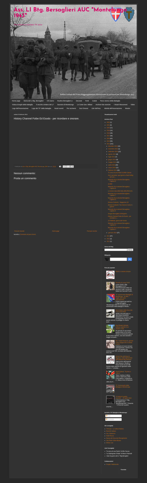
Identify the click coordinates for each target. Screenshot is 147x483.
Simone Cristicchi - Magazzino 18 (118, 202)
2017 (108, 136)
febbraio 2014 (112, 170)
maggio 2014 (112, 162)
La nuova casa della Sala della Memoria (120, 191)
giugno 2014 (112, 159)
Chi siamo (50, 101)
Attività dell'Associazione (113, 108)
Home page (16, 101)
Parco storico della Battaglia (110, 101)
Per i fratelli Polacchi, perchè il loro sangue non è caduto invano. (124, 342)
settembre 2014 (113, 151)
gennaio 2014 (112, 232)
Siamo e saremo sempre (123, 271)
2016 (108, 138)
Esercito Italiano (111, 431)
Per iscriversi (71, 108)
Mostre (127, 108)
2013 (108, 236)
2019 (108, 130)
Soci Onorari (83, 108)
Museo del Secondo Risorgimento (116, 438)
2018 (108, 133)
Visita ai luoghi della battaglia (22, 105)
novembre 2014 (113, 149)
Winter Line (109, 443)
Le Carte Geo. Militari (84, 105)
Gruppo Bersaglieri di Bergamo (117, 213)
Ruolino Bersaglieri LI (65, 101)
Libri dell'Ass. (96, 108)
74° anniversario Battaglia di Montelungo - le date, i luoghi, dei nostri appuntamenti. (124, 297)
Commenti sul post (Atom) (28, 234)
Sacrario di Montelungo (65, 105)
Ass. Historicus (110, 433)
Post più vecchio (92, 231)
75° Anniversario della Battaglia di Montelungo (123, 386)
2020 (108, 128)
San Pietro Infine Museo (113, 440)
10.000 (110, 184)
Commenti (110, 419)
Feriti (87, 101)
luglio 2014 (111, 157)
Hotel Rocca (110, 436)
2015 (108, 141)
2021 (108, 125)
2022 (108, 122)
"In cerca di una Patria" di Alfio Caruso (119, 172)
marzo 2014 (112, 167)
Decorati (79, 101)
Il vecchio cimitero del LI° (45, 105)
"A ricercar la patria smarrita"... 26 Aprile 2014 (123, 397)
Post (108, 416)
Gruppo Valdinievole (112, 464)
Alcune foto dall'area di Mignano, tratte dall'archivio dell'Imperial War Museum (124, 357)
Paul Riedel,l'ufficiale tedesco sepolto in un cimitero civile (122, 327)
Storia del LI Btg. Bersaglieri (34, 101)
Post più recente (19, 231)
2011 (108, 241)
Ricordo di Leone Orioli (123, 282)
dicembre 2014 (113, 146)
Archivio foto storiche (103, 105)
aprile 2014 (112, 165)
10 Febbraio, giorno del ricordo (117, 220)
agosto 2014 (112, 154)
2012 (108, 239)
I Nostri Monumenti (120, 105)
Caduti (94, 101)
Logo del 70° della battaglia (41, 108)
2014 (108, 144)
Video (133, 105)
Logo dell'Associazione (20, 108)
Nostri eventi (58, 108)
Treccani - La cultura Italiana (115, 429)
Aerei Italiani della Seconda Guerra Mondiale (124, 311)
